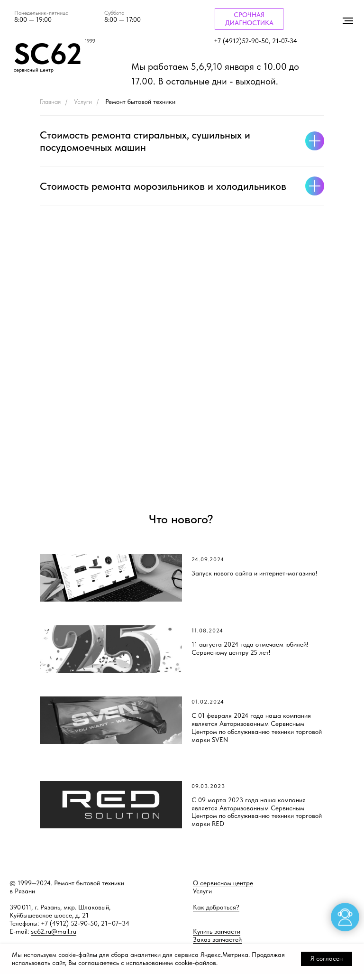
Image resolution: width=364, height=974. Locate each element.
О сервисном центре (223, 883)
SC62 (48, 53)
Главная (50, 101)
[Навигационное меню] (348, 21)
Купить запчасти (216, 931)
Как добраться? (216, 907)
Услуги (83, 101)
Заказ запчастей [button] (217, 939)
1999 (90, 41)
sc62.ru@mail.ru (53, 931)
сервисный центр (34, 70)
